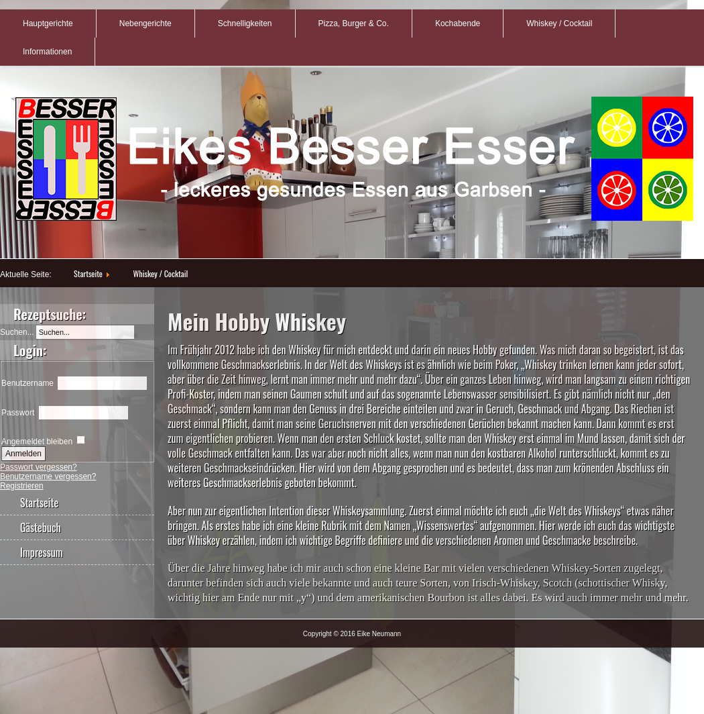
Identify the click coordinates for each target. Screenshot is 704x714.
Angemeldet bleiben (36, 441)
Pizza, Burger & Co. (353, 23)
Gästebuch (40, 527)
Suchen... (17, 332)
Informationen (47, 51)
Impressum (41, 552)
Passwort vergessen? (38, 467)
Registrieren (22, 486)
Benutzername (27, 383)
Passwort (17, 412)
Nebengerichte (145, 23)
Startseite (88, 273)
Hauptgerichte (48, 23)
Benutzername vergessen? (48, 476)
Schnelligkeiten (245, 23)
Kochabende (457, 23)
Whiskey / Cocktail (559, 23)
